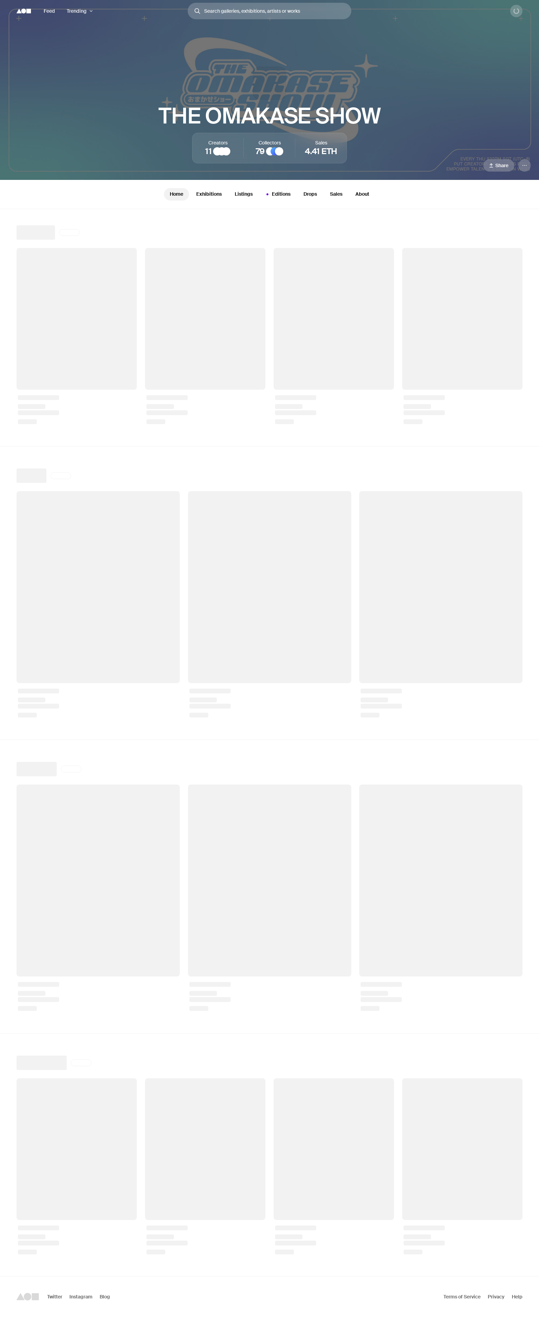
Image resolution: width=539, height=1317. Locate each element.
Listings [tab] (244, 194)
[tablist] (269, 194)
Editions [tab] (277, 194)
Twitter (54, 1297)
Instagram (80, 1297)
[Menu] (524, 165)
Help (517, 1297)
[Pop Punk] (270, 151)
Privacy (496, 1297)
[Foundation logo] (23, 11)
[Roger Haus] (222, 151)
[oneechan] (279, 151)
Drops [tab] (310, 194)
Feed (49, 11)
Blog (105, 1297)
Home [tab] (176, 194)
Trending (77, 11)
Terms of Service (462, 1297)
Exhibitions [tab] (209, 194)
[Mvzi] (226, 151)
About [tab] (362, 194)
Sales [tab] (336, 194)
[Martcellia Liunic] (217, 151)
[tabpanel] (269, 742)
